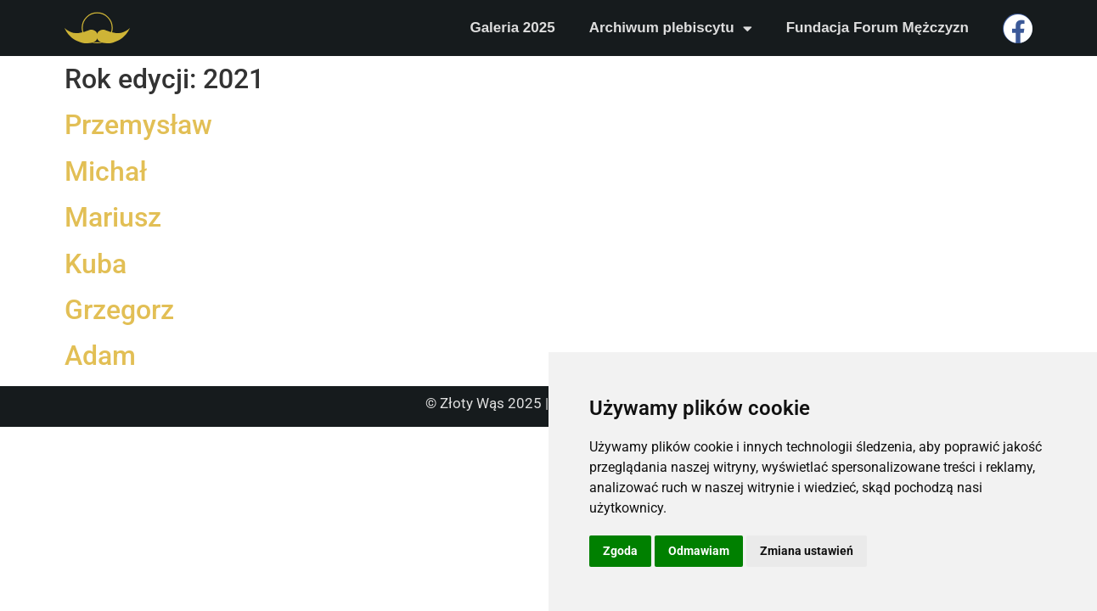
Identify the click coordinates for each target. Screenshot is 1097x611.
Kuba (96, 264)
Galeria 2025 (512, 28)
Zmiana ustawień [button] (806, 551)
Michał (106, 171)
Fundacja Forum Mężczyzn (877, 28)
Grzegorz (119, 310)
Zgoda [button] (620, 551)
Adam (100, 355)
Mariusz (113, 217)
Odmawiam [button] (698, 551)
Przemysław (138, 125)
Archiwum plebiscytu (670, 28)
